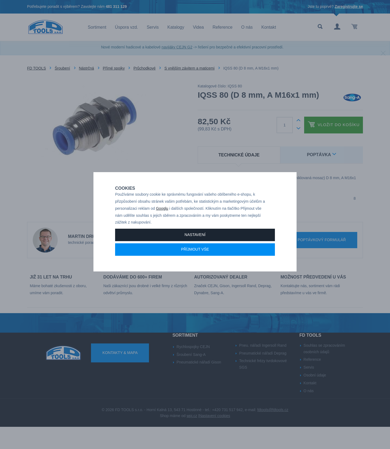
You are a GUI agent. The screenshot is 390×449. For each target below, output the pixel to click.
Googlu (162, 227)
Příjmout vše (195, 268)
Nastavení (194, 253)
